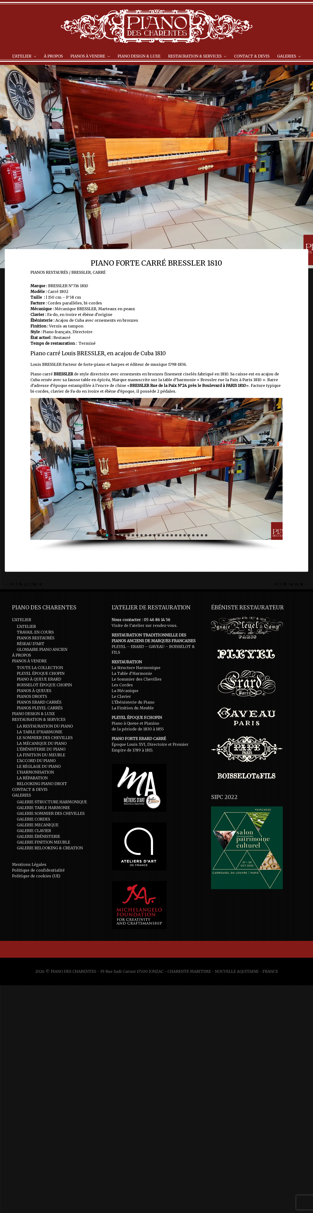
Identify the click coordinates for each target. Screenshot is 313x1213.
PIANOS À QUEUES (34, 690)
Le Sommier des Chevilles (137, 679)
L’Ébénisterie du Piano (133, 702)
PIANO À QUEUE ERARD (39, 679)
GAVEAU (156, 646)
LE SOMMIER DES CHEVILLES (45, 737)
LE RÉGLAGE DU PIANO (39, 766)
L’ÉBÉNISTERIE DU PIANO (41, 749)
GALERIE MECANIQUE (37, 824)
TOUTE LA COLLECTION (40, 667)
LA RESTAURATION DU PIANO (45, 726)
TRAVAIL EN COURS (35, 632)
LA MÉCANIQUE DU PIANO (42, 743)
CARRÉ (99, 272)
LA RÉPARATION (32, 778)
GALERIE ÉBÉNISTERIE (38, 836)
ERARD (137, 646)
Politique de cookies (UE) (36, 876)
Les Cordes (122, 684)
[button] (38, 469)
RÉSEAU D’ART (30, 643)
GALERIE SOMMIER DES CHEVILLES (51, 813)
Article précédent (24, 584)
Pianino (151, 723)
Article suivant (291, 584)
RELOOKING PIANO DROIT (42, 783)
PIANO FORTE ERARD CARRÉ (139, 738)
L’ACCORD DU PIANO (36, 760)
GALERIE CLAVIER (34, 830)
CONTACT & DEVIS (29, 789)
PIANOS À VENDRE (29, 661)
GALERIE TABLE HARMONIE (43, 807)
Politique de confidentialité (38, 870)
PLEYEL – (121, 646)
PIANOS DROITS (32, 696)
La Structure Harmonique (136, 667)
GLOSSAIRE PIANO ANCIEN (42, 649)
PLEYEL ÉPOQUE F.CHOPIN (137, 717)
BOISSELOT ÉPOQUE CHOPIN (44, 684)
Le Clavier (121, 696)
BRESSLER (81, 272)
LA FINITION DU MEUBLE (41, 754)
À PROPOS (21, 655)
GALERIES (21, 795)
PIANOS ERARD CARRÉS (39, 702)
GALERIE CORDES (33, 819)
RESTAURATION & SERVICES (38, 719)
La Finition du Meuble (133, 708)
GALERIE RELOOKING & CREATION (50, 848)
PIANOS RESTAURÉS (49, 272)
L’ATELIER (21, 619)
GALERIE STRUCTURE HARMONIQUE (52, 801)
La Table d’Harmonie (132, 673)
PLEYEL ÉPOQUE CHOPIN (40, 673)
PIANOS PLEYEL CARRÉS (40, 708)
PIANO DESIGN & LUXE (33, 713)
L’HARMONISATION (35, 772)
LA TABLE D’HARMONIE (39, 731)
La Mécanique (125, 690)
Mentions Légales (29, 864)
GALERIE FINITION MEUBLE (43, 842)
